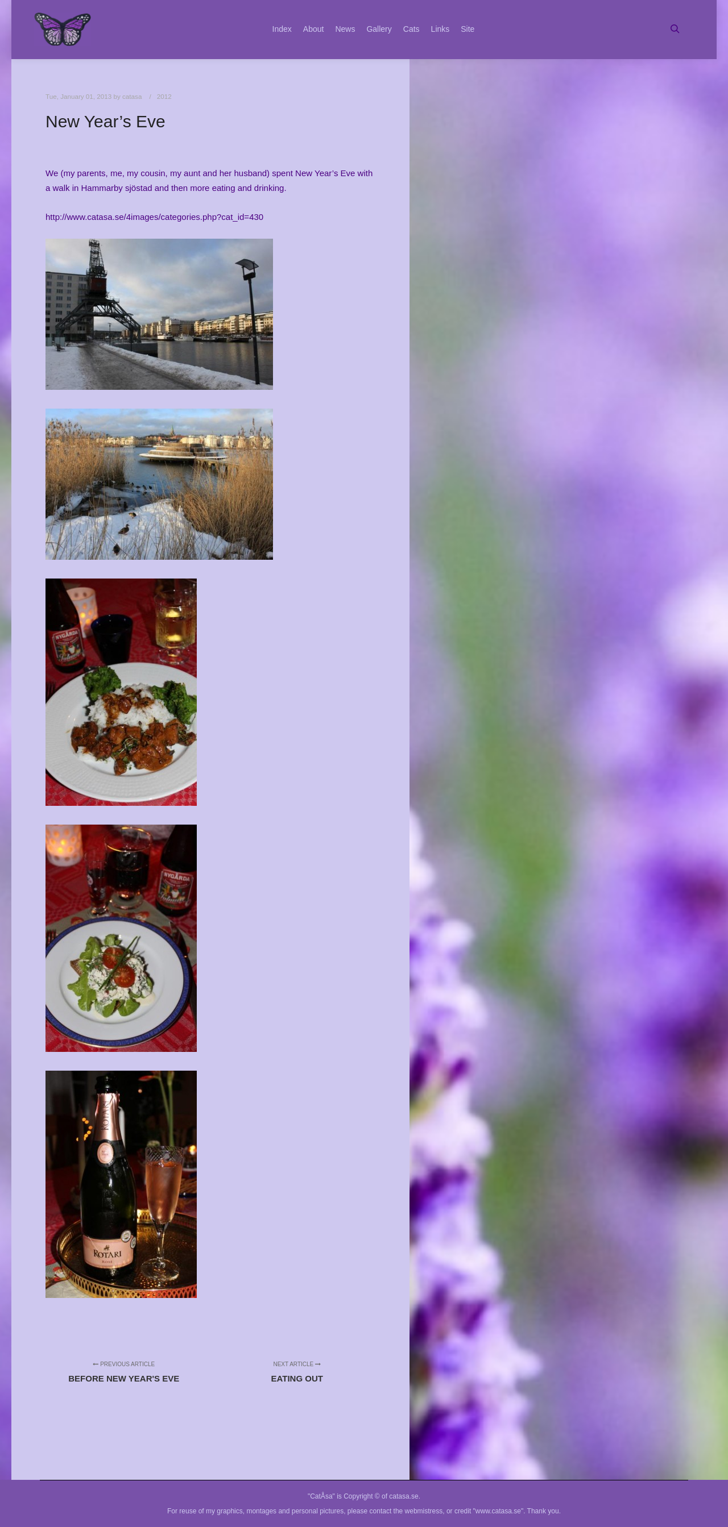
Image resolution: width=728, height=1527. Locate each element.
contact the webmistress (406, 1511)
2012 (164, 96)
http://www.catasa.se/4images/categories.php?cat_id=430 (154, 217)
